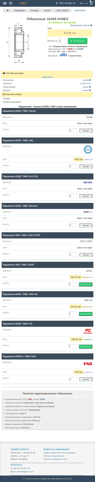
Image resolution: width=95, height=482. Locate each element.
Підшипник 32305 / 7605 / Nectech (20, 206)
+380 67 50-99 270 (21, 468)
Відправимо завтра (81, 25)
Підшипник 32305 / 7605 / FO (17, 323)
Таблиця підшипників (54, 456)
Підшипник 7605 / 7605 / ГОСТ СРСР (21, 235)
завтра (87, 80)
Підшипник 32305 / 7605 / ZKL (18, 140)
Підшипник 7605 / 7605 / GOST (18, 264)
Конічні (47, 10)
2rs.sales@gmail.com (23, 471)
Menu (4, 2)
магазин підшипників (42, 479)
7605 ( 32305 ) (62, 10)
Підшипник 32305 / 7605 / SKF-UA (20, 294)
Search (11, 3)
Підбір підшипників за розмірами (60, 453)
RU (86, 3)
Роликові (34, 10)
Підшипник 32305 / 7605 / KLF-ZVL (20, 176)
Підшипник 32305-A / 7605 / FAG (19, 356)
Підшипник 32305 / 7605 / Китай (19, 111)
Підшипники (19, 10)
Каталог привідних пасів (55, 459)
